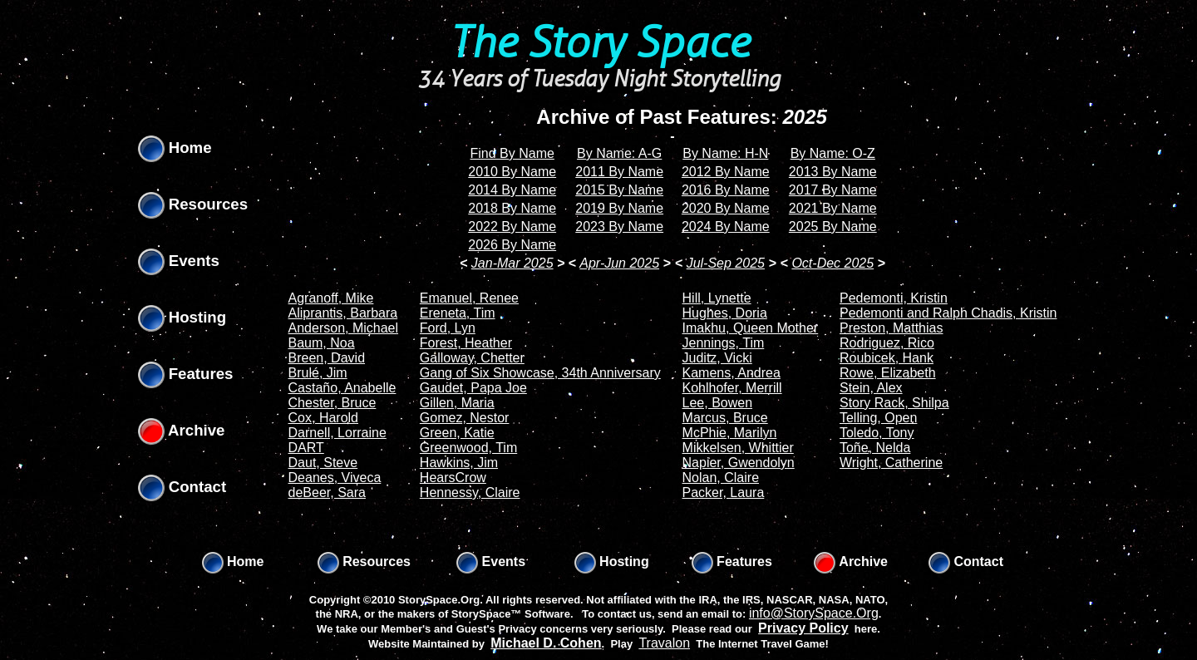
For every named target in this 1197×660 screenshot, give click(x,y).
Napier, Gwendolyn (738, 463)
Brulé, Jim (317, 373)
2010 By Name (512, 172)
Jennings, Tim (723, 343)
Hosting (182, 317)
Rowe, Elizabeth (888, 373)
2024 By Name (726, 226)
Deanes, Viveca (335, 477)
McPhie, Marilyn (729, 433)
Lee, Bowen (717, 403)
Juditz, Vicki (717, 358)
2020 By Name (726, 208)
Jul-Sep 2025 (726, 263)
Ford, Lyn (447, 328)
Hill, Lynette (716, 298)
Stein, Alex (871, 388)
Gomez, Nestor (465, 418)
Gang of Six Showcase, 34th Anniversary (540, 373)
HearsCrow (453, 477)
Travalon (664, 643)
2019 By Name (619, 208)
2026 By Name (512, 245)
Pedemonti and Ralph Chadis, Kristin (948, 313)
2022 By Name (512, 226)
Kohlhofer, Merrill (732, 388)
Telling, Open (878, 418)
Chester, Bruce (332, 403)
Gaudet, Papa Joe (473, 388)
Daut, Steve (323, 463)
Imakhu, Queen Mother (750, 328)
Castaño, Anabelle (342, 388)
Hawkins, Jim (459, 463)
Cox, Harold (323, 418)
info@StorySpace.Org (814, 613)
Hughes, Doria (724, 313)
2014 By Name (512, 190)
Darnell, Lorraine (337, 433)
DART (306, 448)
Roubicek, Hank (886, 358)
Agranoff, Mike (331, 298)
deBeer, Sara (327, 492)
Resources (193, 204)
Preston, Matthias (891, 328)
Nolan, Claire (720, 477)
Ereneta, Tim (457, 313)
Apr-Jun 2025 (619, 263)
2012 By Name (726, 172)
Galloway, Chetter (472, 358)
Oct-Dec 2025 (832, 263)
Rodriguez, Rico (887, 343)
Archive (181, 430)
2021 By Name (833, 208)
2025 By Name (833, 226)
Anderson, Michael (343, 328)
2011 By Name (619, 172)
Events (178, 260)
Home (175, 147)
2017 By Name (833, 190)
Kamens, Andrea (731, 373)
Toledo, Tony (877, 433)
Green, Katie (457, 433)
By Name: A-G (619, 153)
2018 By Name (512, 208)
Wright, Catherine (891, 463)
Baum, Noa (321, 343)
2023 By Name (619, 226)
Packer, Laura (723, 492)
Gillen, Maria (457, 403)
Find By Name (512, 153)
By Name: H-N (725, 153)
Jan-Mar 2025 (512, 263)
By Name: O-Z (833, 153)
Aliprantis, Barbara (343, 313)
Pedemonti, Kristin (894, 298)
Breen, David (327, 358)
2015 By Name (619, 190)
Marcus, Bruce (725, 418)
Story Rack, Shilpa (894, 403)
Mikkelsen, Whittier (738, 448)
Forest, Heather (466, 343)
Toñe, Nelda (875, 448)
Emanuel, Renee (469, 298)
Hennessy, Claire (470, 492)
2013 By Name (833, 172)
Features (186, 373)
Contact (182, 486)
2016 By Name (726, 190)
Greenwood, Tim (468, 448)
